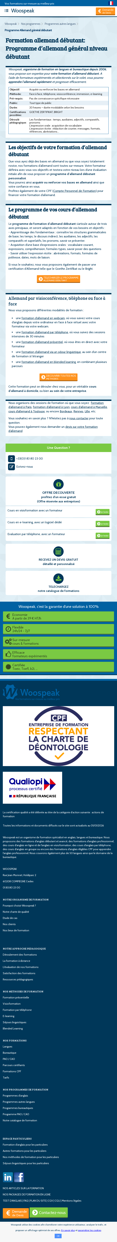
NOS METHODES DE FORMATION (23, 991)
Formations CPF (12, 1071)
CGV (50, 1200)
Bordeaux (66, 411)
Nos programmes (30, 24)
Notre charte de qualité (16, 911)
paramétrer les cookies (89, 1230)
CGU (57, 1200)
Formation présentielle (16, 997)
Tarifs (6, 1077)
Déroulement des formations (20, 954)
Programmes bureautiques (18, 1108)
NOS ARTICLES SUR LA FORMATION (23, 1188)
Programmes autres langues (60, 24)
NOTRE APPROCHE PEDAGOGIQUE (24, 948)
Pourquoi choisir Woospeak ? (19, 905)
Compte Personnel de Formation (74, 191)
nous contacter (79, 418)
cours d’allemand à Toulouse (26, 411)
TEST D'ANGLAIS (12, 1200)
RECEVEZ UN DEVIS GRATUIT (58, 559)
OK (58, 1236)
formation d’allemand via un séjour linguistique (51, 352)
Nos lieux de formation (16, 930)
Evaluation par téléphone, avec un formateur (36, 534)
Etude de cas (10, 918)
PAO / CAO (9, 1059)
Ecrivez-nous (20, 466)
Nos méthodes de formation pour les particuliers (31, 1157)
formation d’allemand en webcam (43, 318)
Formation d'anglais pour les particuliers (25, 1144)
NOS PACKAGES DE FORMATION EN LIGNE (27, 1194)
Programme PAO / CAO (16, 1114)
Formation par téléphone (17, 1010)
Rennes (78, 411)
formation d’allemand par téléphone (45, 332)
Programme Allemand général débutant (28, 30)
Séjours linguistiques (14, 1022)
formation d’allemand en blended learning (49, 362)
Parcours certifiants (14, 1065)
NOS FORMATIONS (15, 1040)
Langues (7, 1046)
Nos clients (9, 924)
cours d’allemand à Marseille (89, 407)
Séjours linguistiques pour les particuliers (26, 1163)
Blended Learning (13, 1028)
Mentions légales (71, 1200)
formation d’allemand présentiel (42, 342)
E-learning (8, 1016)
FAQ (26, 1200)
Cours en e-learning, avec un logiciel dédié (34, 522)
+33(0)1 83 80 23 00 (25, 458)
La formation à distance (16, 961)
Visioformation (12, 1003)
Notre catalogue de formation (20, 1120)
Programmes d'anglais (15, 1095)
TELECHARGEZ (58, 586)
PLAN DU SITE (38, 1200)
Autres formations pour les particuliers (24, 1151)
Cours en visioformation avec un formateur (34, 510)
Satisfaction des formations (19, 973)
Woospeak (18, 10)
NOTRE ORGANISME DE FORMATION (26, 899)
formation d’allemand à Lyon (51, 407)
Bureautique (9, 1052)
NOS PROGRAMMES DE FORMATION (25, 1089)
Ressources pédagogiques (18, 979)
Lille (87, 411)
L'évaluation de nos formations (21, 967)
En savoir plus (68, 1230)
